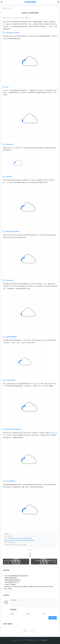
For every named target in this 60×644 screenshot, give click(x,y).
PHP (10, 8)
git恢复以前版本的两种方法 (13, 580)
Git (7, 87)
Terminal (9, 280)
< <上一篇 (6, 562)
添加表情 (13, 609)
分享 (30, 555)
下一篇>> (53, 562)
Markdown (52, 432)
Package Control (12, 33)
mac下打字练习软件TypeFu (12, 560)
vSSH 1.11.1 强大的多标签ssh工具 (45, 560)
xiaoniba (6, 17)
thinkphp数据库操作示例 (12, 582)
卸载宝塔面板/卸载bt (11, 578)
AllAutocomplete (12, 231)
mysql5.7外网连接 (10, 584)
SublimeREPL (11, 337)
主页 (5, 8)
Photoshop (35, 383)
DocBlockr (11, 481)
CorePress (31, 640)
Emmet (9, 177)
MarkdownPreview (13, 429)
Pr (44, 640)
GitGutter (10, 144)
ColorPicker (11, 380)
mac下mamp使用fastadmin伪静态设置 (16, 575)
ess (46, 640)
